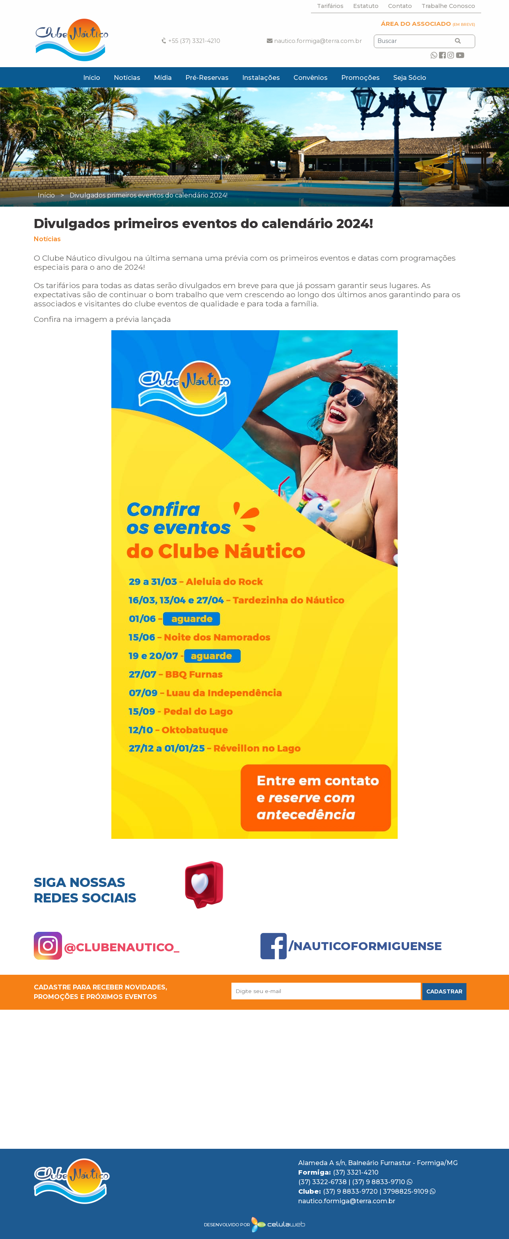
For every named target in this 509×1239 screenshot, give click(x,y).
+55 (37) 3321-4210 (190, 41)
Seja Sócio (409, 77)
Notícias (127, 77)
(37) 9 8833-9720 (351, 1191)
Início (91, 77)
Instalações (261, 77)
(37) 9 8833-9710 (382, 1182)
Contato (400, 6)
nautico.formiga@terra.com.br (314, 41)
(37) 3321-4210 (356, 1172)
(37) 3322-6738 (323, 1182)
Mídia (163, 77)
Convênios (310, 77)
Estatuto (366, 6)
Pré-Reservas (207, 77)
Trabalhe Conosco (448, 6)
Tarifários (330, 6)
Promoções (360, 77)
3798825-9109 (409, 1191)
